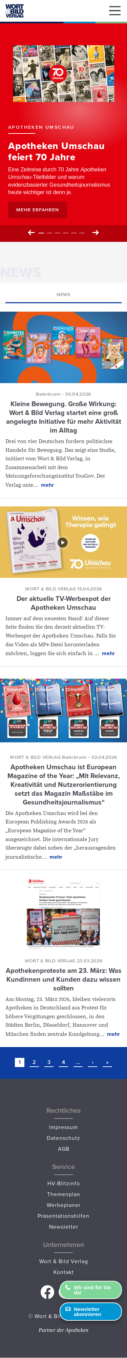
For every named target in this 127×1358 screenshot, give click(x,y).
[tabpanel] (63, 132)
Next (95, 233)
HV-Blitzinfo (63, 1183)
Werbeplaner (64, 1205)
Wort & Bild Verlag (63, 1261)
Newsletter (63, 1226)
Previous (31, 233)
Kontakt (64, 1272)
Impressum (63, 1127)
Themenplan (63, 1194)
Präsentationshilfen (63, 1215)
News (63, 294)
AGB (63, 1148)
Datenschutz (63, 1138)
